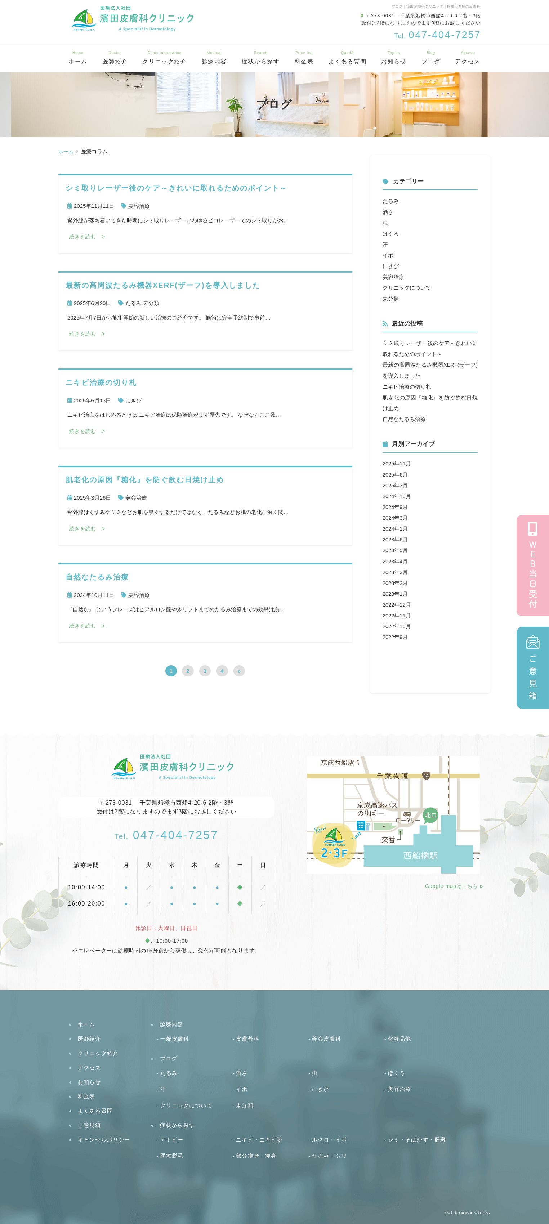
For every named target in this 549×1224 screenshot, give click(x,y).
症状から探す (261, 57)
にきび (133, 400)
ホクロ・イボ (329, 1139)
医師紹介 (115, 57)
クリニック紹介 (164, 57)
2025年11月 (397, 463)
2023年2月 (396, 582)
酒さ (388, 212)
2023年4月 (396, 560)
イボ (388, 255)
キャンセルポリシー (104, 1139)
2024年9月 (396, 506)
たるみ (133, 303)
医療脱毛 (172, 1155)
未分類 (151, 303)
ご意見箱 (89, 1125)
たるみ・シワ (329, 1155)
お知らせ (393, 57)
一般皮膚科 (174, 1038)
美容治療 (139, 206)
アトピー (172, 1139)
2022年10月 (397, 625)
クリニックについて (407, 287)
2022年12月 (397, 603)
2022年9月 (396, 636)
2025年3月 (396, 484)
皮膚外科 (247, 1038)
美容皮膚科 (326, 1038)
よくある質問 (348, 57)
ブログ (431, 57)
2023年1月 (396, 592)
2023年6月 (396, 538)
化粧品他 (399, 1038)
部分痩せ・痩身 (256, 1155)
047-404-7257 (167, 834)
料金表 (304, 57)
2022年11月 (397, 614)
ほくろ (391, 233)
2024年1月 (396, 527)
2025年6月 (396, 473)
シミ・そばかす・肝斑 (417, 1139)
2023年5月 (396, 549)
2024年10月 (397, 495)
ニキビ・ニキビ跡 (259, 1139)
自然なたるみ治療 (404, 418)
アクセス (468, 57)
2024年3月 (396, 517)
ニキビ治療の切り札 (407, 386)
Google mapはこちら (451, 886)
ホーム (78, 57)
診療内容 (214, 57)
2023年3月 (396, 571)
